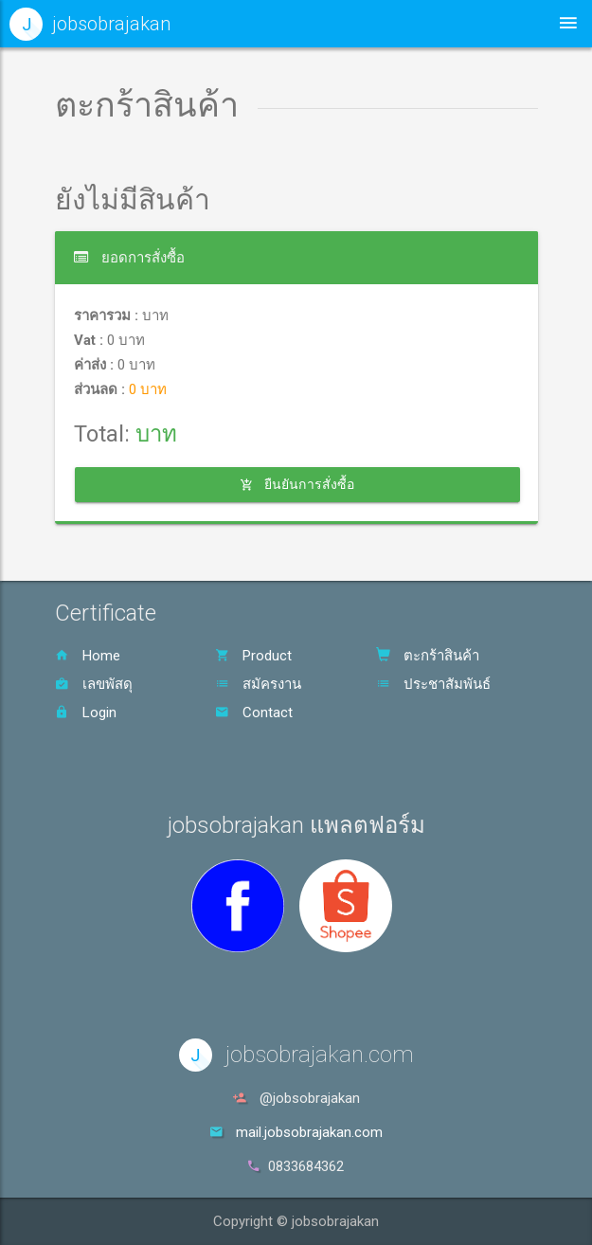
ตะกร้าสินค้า (427, 655)
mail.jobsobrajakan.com (309, 1132)
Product (253, 655)
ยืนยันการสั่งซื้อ (297, 484)
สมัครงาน (258, 684)
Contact (254, 712)
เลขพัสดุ (94, 684)
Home (87, 655)
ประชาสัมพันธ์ (433, 684)
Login (86, 712)
